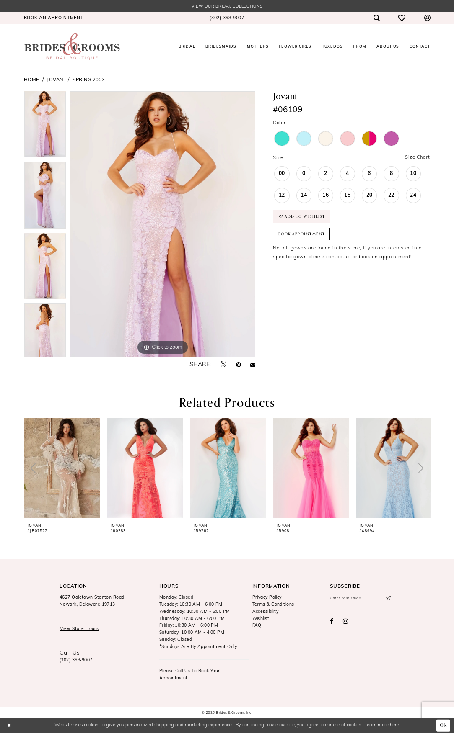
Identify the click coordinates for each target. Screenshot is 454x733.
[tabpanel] (45, 127)
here (394, 725)
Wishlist (261, 619)
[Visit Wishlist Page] (402, 18)
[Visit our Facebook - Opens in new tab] (331, 622)
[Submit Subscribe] (388, 598)
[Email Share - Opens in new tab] (252, 365)
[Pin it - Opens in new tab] (238, 365)
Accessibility (265, 612)
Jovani (56, 79)
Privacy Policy (267, 597)
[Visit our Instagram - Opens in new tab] (345, 622)
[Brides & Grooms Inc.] (72, 46)
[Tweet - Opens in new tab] (223, 364)
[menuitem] (53, 18)
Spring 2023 (89, 79)
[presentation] (62, 468)
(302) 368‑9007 (76, 660)
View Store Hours (79, 629)
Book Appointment (301, 234)
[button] (427, 18)
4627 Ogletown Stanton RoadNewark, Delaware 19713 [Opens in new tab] (92, 601)
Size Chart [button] (417, 157)
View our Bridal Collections (227, 6)
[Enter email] (361, 598)
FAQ (257, 626)
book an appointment (384, 257)
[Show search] (376, 18)
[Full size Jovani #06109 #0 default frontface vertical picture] (162, 224)
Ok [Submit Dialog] (443, 725)
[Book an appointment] (53, 18)
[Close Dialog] (9, 725)
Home (31, 79)
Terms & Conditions (273, 604)
